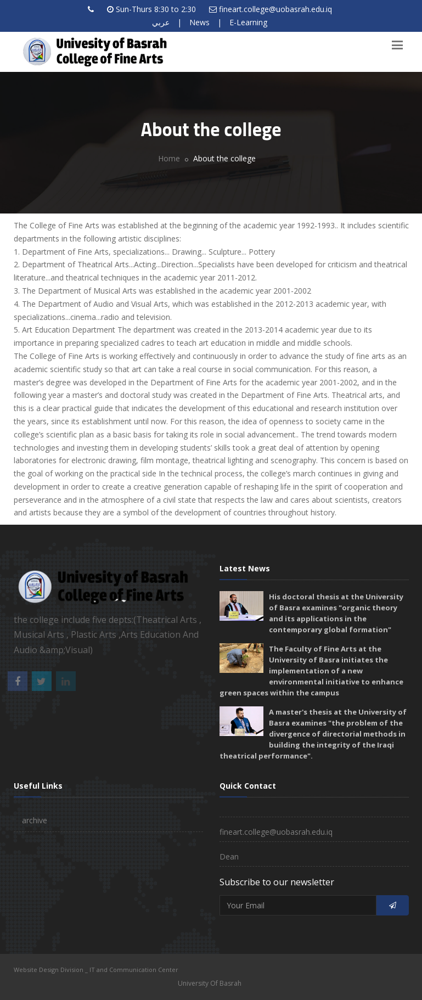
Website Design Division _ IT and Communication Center (96, 969)
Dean (229, 856)
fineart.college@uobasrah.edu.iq (275, 9)
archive (34, 820)
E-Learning (248, 22)
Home (169, 158)
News (199, 22)
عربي (161, 22)
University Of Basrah (209, 983)
